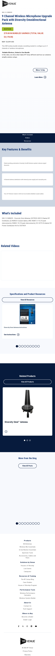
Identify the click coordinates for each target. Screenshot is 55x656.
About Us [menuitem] (27, 603)
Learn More (38, 77)
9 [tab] (38, 346)
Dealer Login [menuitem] (27, 620)
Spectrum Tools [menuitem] (27, 553)
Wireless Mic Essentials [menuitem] (28, 547)
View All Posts (27, 466)
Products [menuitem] (27, 541)
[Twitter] (23, 626)
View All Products (27, 382)
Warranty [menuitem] (27, 655)
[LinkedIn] (31, 626)
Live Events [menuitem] (27, 568)
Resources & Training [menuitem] (27, 576)
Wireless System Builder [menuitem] (27, 598)
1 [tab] (17, 346)
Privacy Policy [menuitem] (27, 651)
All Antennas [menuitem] (27, 544)
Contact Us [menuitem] (27, 606)
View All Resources (27, 300)
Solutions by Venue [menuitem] (27, 562)
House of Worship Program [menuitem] (27, 585)
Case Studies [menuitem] (27, 582)
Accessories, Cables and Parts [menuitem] (27, 557)
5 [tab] (28, 346)
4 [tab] (25, 346)
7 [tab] (33, 346)
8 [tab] (36, 346)
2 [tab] (19, 346)
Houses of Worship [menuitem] (27, 565)
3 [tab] (22, 346)
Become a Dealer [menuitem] (27, 617)
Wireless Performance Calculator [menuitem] (27, 594)
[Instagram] (27, 626)
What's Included (27, 135)
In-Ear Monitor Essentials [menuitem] (27, 550)
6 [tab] (30, 346)
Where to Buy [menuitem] (27, 613)
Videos (27, 138)
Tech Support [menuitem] (27, 609)
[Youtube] (36, 626)
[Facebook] (18, 626)
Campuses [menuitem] (27, 571)
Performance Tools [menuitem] (27, 590)
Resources (27, 141)
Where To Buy (40, 70)
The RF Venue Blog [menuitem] (27, 579)
